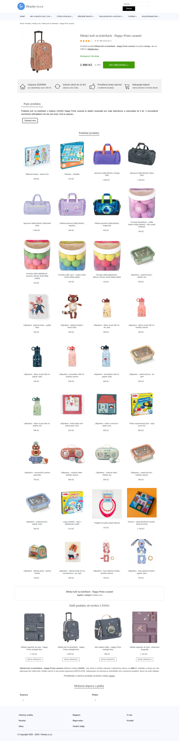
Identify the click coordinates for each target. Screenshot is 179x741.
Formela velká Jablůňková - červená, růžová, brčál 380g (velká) (37, 276)
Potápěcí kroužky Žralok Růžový (107, 523)
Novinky (22, 721)
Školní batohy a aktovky (110, 16)
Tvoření (131, 16)
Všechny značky (26, 715)
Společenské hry (150, 16)
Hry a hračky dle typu (40, 16)
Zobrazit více (30, 121)
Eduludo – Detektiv (72, 174)
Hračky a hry (36, 23)
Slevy (21, 726)
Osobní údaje (79, 726)
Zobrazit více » (93, 49)
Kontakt (130, 721)
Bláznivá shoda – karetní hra (37, 174)
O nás (129, 715)
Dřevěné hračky (85, 16)
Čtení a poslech (64, 16)
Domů (22, 16)
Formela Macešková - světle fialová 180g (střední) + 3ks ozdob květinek (141, 224)
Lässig (147, 46)
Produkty (28, 23)
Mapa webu (78, 721)
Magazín (76, 715)
